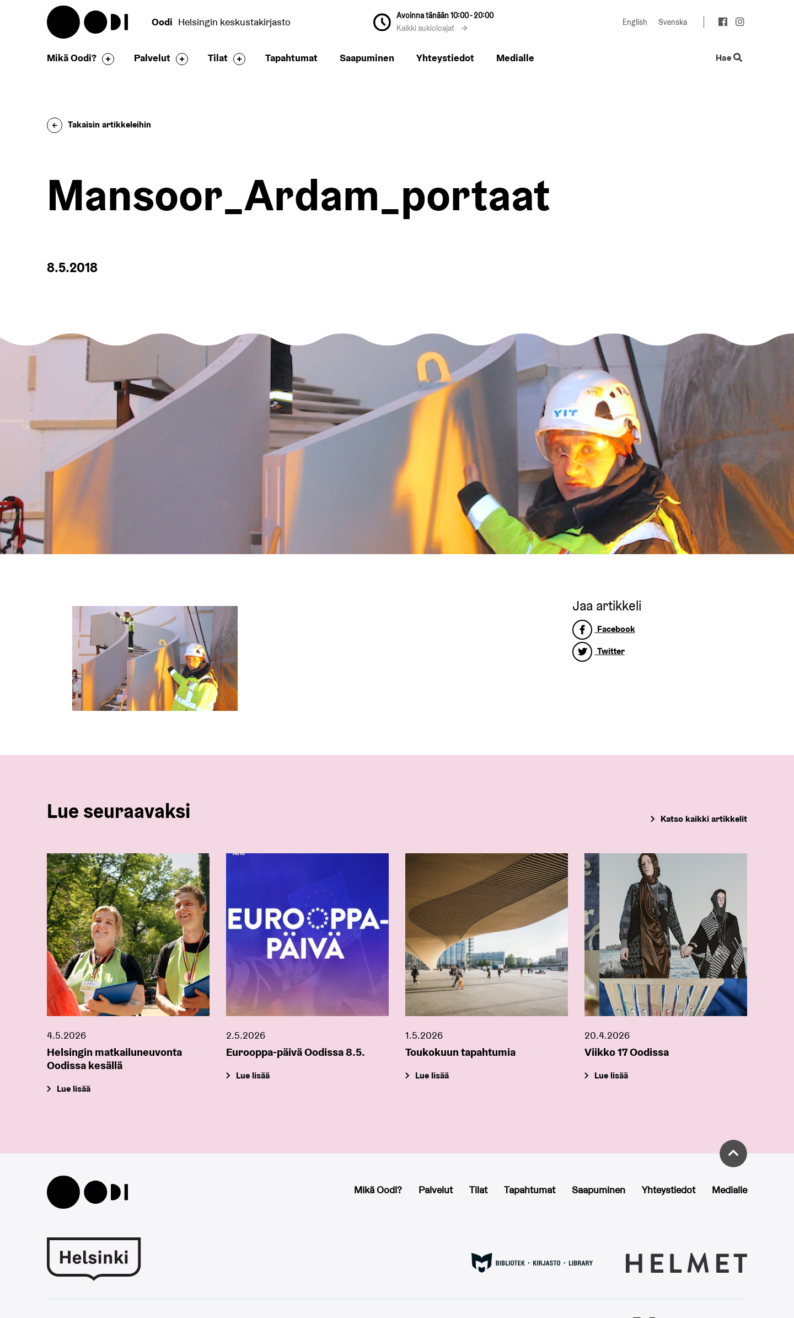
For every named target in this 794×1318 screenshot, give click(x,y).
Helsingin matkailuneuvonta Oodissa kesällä (114, 1059)
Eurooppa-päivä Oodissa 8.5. (295, 1052)
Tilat (218, 57)
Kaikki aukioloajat (432, 28)
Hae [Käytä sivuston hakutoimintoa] (729, 58)
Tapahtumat (291, 57)
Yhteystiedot (445, 57)
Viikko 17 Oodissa (626, 1052)
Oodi (88, 22)
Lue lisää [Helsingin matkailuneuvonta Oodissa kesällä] (73, 1089)
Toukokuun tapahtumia (460, 1052)
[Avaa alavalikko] (105, 59)
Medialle (515, 57)
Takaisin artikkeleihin (99, 124)
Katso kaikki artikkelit (704, 819)
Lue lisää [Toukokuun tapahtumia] (432, 1076)
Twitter (598, 651)
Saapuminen (367, 57)
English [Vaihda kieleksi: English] (635, 22)
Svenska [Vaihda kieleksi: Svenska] (672, 22)
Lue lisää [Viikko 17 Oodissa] (611, 1076)
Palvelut (152, 57)
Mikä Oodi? (71, 57)
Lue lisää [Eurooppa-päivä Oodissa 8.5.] (253, 1076)
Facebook (603, 629)
